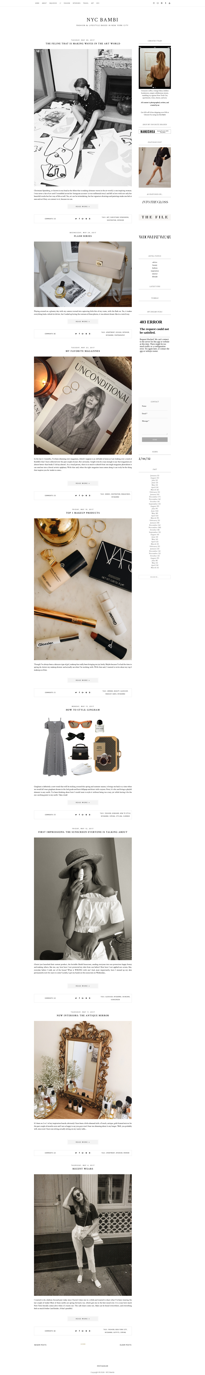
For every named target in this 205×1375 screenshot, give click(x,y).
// (60, 3)
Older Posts (126, 1345)
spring (112, 816)
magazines (125, 494)
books (107, 494)
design (118, 332)
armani (110, 691)
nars (115, 694)
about (44, 3)
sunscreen (115, 1000)
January (153, 475)
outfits (116, 1332)
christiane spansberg (119, 217)
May (153, 485)
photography (120, 335)
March (153, 490)
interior (120, 220)
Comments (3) (50, 219)
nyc (97, 3)
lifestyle (155, 276)
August (153, 478)
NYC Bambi (110, 1372)
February (153, 492)
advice (154, 262)
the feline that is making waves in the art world (83, 43)
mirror (126, 1153)
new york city (121, 1329)
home (37, 3)
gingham (115, 813)
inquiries (53, 3)
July (153, 480)
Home (83, 1344)
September (153, 504)
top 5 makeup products (83, 512)
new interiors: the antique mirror (83, 1015)
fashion (67, 3)
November (153, 499)
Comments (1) (50, 692)
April (153, 487)
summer (126, 816)
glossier (124, 691)
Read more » (83, 206)
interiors (77, 3)
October (153, 501)
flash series (83, 236)
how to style (125, 813)
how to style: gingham (83, 709)
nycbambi (110, 335)
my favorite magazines (83, 351)
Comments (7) (50, 815)
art (92, 3)
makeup (109, 694)
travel (86, 3)
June (153, 482)
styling (119, 816)
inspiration (111, 220)
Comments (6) (50, 334)
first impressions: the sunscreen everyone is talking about (83, 832)
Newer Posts (40, 1345)
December (153, 497)
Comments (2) (50, 998)
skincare (126, 997)
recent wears (83, 1168)
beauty (117, 691)
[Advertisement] (155, 376)
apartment (110, 332)
